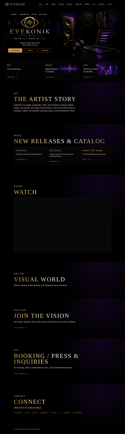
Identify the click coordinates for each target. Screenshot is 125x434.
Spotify (84, 159)
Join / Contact (19, 327)
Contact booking (20, 373)
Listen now (20, 159)
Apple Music (53, 161)
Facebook (67, 412)
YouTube (53, 412)
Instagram (18, 412)
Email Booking (77, 412)
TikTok (27, 412)
